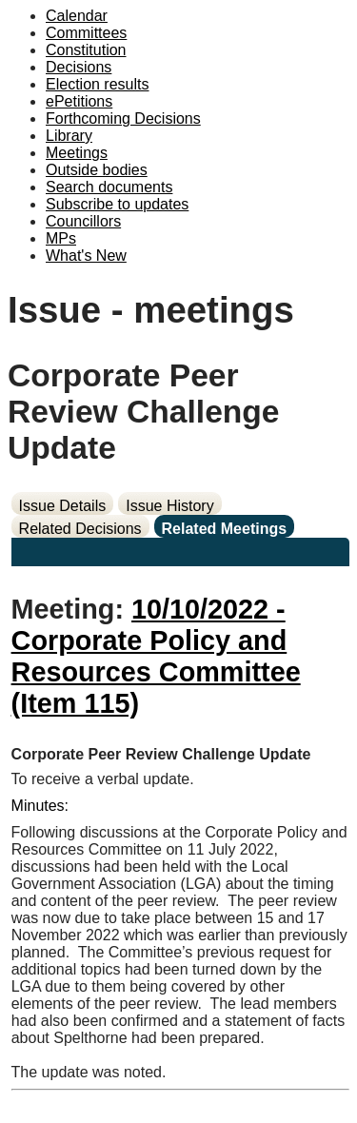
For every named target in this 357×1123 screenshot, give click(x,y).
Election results (97, 84)
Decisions (78, 67)
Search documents (109, 187)
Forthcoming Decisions (123, 118)
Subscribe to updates (117, 204)
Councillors (83, 221)
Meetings (77, 153)
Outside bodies (97, 170)
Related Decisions (80, 529)
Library (69, 136)
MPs (61, 238)
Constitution (86, 50)
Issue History (169, 506)
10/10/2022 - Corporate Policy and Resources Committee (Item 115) (156, 656)
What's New (86, 255)
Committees (86, 33)
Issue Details (63, 506)
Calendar (77, 16)
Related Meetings (225, 529)
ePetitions (79, 101)
